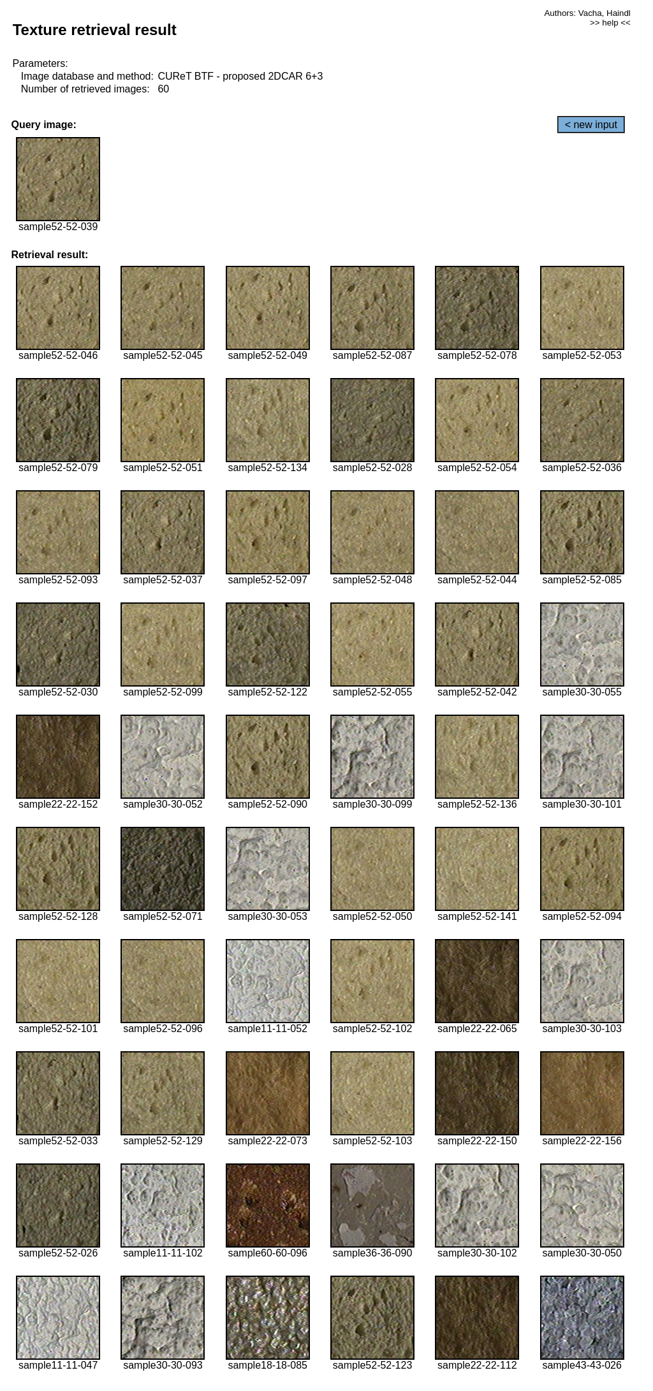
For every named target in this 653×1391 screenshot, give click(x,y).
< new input (591, 124)
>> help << (610, 22)
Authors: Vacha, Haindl (587, 13)
